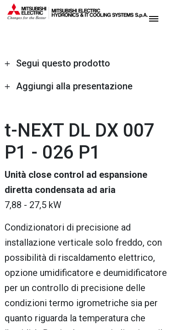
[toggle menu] (153, 18)
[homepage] (77, 16)
